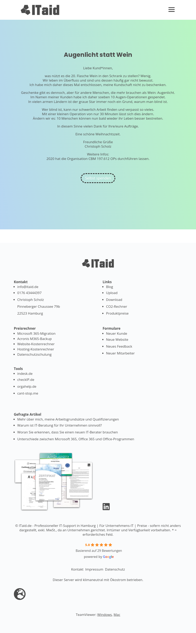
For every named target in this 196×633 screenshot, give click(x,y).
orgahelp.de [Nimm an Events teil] (26, 386)
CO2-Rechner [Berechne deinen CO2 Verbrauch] (116, 306)
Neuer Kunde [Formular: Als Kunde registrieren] (116, 333)
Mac (116, 614)
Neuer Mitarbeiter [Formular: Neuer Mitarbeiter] (120, 353)
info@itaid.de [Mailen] (27, 286)
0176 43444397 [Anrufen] (29, 292)
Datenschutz (115, 569)
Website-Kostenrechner (36, 344)
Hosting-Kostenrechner (35, 349)
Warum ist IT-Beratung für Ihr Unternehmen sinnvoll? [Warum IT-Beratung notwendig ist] (59, 425)
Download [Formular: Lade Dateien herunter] (114, 299)
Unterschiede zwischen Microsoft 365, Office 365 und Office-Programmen (75, 439)
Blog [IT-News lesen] (109, 286)
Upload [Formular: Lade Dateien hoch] (112, 292)
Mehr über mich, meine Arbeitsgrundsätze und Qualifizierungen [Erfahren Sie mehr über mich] (68, 419)
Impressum (94, 569)
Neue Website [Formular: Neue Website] (117, 339)
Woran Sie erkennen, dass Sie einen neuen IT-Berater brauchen (67, 432)
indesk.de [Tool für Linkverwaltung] (25, 373)
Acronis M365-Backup (34, 338)
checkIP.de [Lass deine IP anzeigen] (25, 379)
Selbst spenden (98, 178)
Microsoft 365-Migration (36, 333)
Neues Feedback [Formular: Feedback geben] (119, 346)
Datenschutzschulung (34, 354)
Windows (104, 614)
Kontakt (77, 569)
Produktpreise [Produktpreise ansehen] (117, 313)
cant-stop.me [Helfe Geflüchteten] (27, 393)
